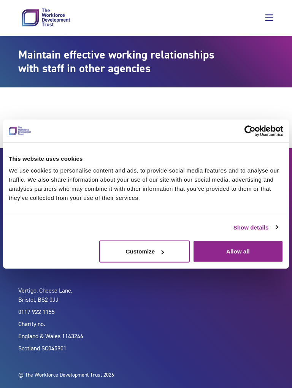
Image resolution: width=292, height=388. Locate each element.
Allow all (238, 251)
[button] (269, 17)
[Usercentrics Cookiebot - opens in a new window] (250, 130)
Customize (145, 251)
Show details (251, 227)
